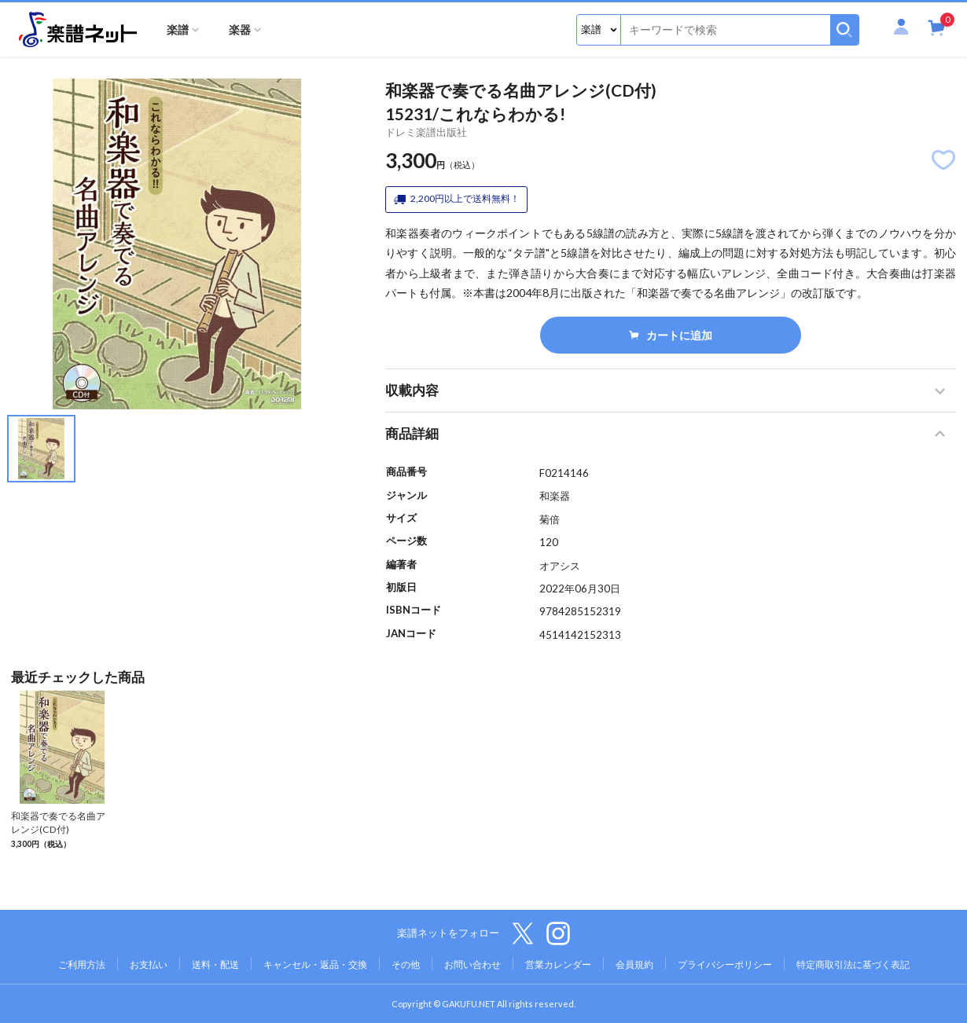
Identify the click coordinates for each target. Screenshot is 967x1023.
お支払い (148, 964)
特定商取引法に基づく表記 (853, 964)
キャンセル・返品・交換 (315, 964)
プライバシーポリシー (725, 964)
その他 (406, 964)
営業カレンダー (558, 964)
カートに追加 (671, 335)
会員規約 (634, 964)
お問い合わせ (472, 964)
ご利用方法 (81, 964)
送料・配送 (215, 964)
